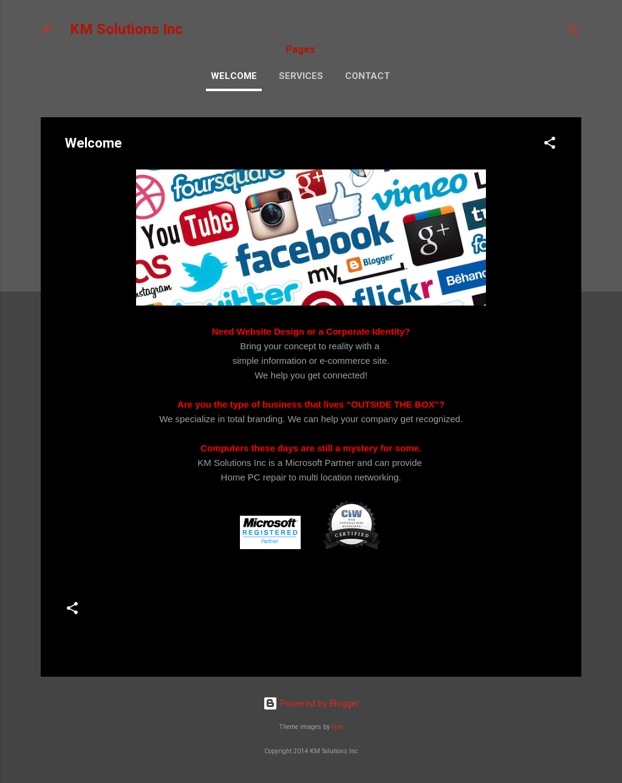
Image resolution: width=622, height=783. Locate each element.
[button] (549, 144)
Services (301, 75)
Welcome (234, 75)
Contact (367, 75)
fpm (337, 727)
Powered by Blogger (311, 703)
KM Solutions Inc (126, 29)
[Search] (574, 33)
